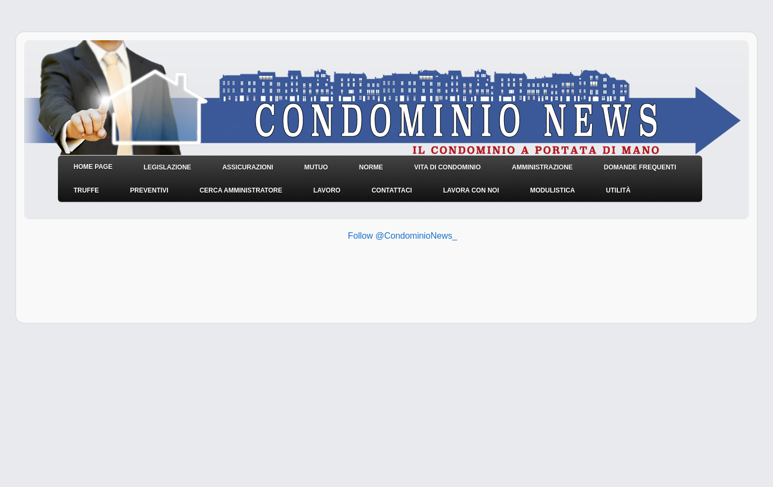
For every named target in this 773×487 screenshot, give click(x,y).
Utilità (618, 190)
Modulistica (552, 190)
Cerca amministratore (241, 190)
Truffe (86, 190)
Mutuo (316, 167)
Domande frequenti (640, 167)
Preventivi (149, 190)
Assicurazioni (247, 167)
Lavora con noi (471, 190)
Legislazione (167, 167)
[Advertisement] (332, 280)
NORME (371, 167)
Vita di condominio (447, 167)
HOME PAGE (93, 167)
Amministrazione (542, 167)
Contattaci (391, 190)
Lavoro (326, 190)
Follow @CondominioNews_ (402, 235)
